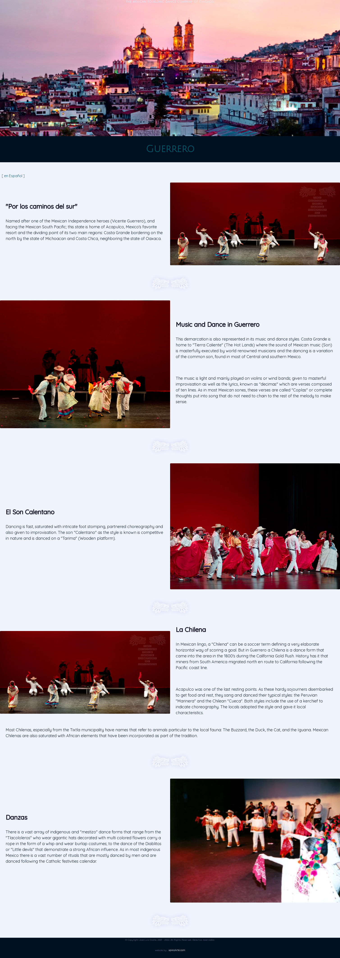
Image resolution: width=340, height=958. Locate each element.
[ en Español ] (13, 176)
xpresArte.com (177, 950)
